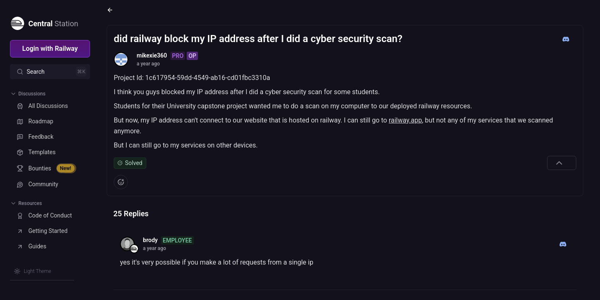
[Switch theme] (32, 271)
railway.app (405, 120)
